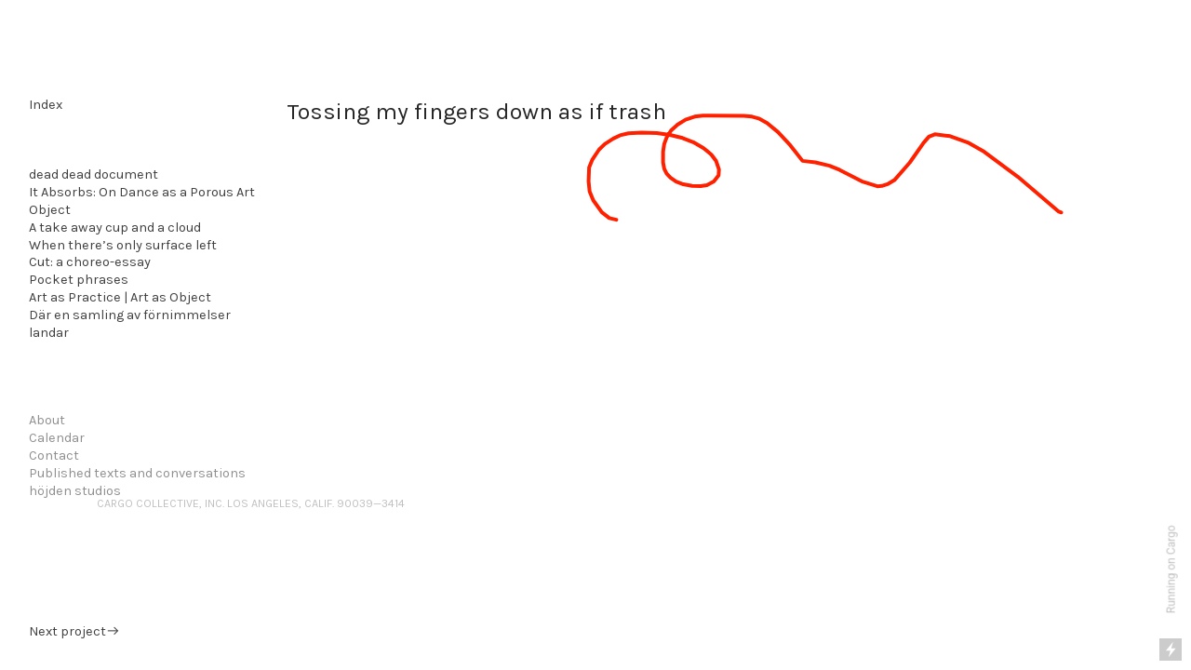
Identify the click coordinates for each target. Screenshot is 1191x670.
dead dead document (93, 174)
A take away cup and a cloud (115, 227)
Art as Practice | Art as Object (120, 297)
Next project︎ (74, 631)
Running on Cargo (1171, 570)
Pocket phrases (78, 280)
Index (45, 105)
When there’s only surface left (123, 245)
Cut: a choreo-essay (90, 262)
